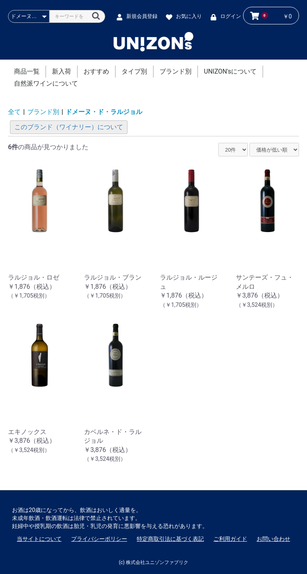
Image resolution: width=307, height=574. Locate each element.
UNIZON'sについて (230, 71)
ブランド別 (175, 71)
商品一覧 (27, 71)
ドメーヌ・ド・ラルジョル (104, 112)
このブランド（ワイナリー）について (68, 127)
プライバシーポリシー (99, 539)
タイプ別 (134, 71)
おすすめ (96, 71)
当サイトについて (39, 539)
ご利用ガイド (230, 539)
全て (14, 112)
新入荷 (61, 71)
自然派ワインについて (46, 83)
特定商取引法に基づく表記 (170, 539)
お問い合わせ (273, 539)
